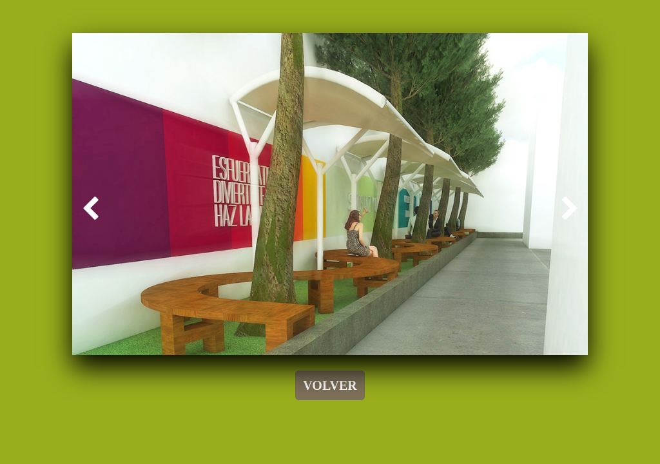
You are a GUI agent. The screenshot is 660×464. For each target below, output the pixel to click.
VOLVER (329, 385)
